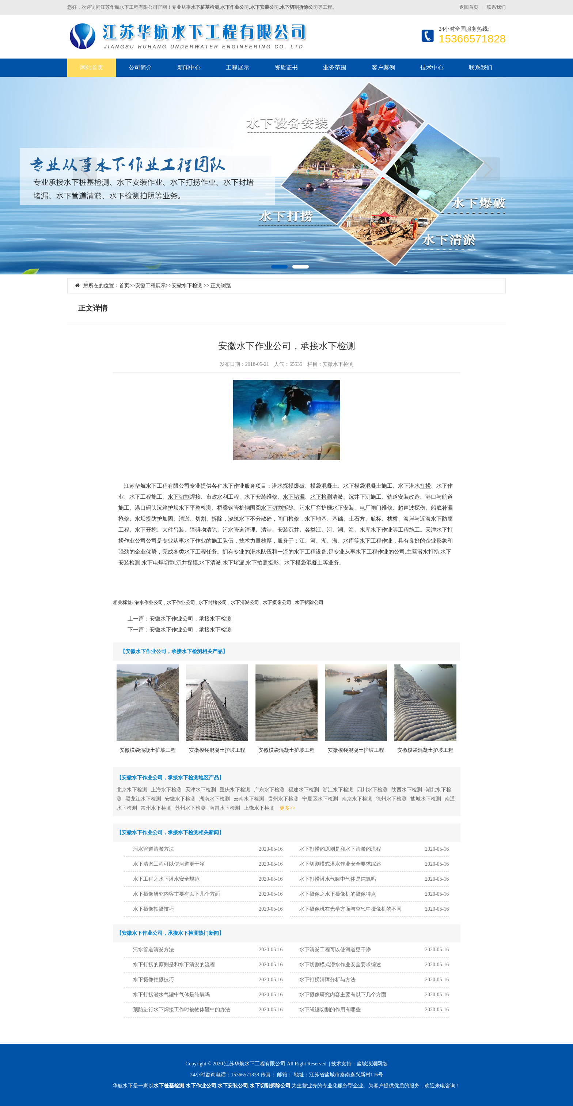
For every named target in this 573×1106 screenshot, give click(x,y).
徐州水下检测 (391, 799)
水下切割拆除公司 (270, 1085)
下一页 (488, 169)
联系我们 (496, 7)
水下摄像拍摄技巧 (153, 909)
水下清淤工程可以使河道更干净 (169, 864)
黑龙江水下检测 (143, 799)
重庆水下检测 (235, 789)
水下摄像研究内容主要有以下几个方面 (176, 894)
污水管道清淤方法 (153, 849)
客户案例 (383, 67)
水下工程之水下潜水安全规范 (166, 879)
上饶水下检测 (259, 808)
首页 (124, 285)
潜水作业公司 (148, 602)
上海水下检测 (166, 789)
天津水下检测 (200, 789)
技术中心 (432, 67)
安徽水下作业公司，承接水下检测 (190, 619)
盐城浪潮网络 (372, 1063)
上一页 (85, 169)
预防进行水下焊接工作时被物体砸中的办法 (181, 1009)
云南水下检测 (249, 799)
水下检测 (321, 497)
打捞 (425, 486)
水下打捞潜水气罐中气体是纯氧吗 (337, 879)
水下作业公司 (181, 602)
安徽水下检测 (187, 285)
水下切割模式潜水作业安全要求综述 (340, 864)
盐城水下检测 (425, 799)
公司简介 (140, 67)
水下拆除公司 (309, 602)
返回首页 (468, 7)
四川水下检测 (372, 789)
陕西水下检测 (406, 789)
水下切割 (179, 497)
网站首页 (91, 67)
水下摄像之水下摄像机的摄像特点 (337, 894)
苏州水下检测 (190, 808)
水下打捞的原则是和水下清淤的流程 (340, 849)
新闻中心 (189, 67)
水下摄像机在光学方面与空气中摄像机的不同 (350, 909)
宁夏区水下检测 (320, 799)
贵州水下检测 (283, 799)
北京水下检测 (132, 789)
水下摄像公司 (277, 602)
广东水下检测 (269, 789)
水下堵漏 (294, 497)
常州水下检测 (156, 808)
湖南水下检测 (214, 799)
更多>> (288, 808)
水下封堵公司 (212, 602)
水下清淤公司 (245, 602)
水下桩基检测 (168, 1085)
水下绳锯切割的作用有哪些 (330, 1009)
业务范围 (334, 67)
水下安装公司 (232, 1085)
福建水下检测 (303, 789)
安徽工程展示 (150, 285)
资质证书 (286, 67)
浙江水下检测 (338, 789)
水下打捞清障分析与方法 (327, 979)
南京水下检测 (357, 799)
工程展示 (237, 67)
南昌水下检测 (224, 808)
